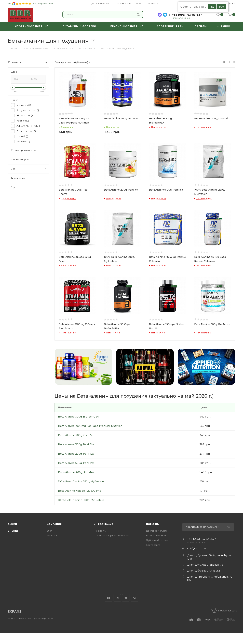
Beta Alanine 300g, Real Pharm (78, 444)
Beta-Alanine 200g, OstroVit (75, 435)
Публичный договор (157, 540)
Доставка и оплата (157, 530)
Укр (212, 6)
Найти (138, 14)
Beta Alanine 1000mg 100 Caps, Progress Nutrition (90, 425)
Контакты (52, 535)
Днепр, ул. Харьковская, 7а (205, 564)
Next (230, 366)
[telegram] (165, 15)
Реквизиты (100, 530)
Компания (54, 524)
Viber (134, 597)
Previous (59, 366)
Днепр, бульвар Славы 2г (204, 570)
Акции (12, 524)
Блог (49, 530)
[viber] (160, 15)
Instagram (117, 597)
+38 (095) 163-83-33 (186, 14)
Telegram (125, 597)
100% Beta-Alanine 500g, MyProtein (81, 500)
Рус (221, 6)
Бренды (13, 530)
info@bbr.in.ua (196, 548)
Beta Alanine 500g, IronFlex (76, 463)
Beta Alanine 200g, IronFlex (76, 453)
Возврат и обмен (156, 535)
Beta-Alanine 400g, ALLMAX (76, 472)
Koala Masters (224, 610)
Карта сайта (153, 545)
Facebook (108, 597)
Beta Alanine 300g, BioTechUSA (78, 416)
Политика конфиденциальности (112, 535)
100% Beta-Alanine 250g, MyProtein (81, 481)
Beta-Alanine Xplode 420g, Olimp (79, 490)
